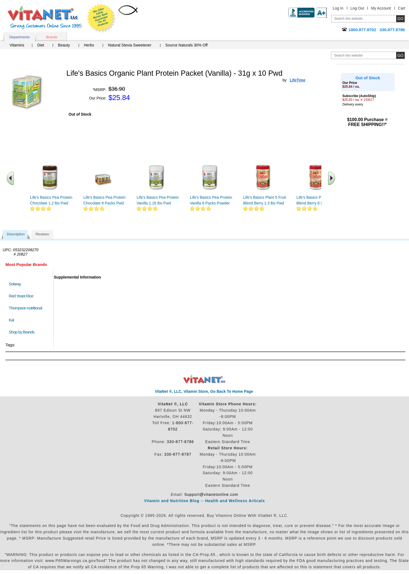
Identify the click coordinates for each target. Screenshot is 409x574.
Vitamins (17, 45)
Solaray (15, 284)
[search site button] (400, 55)
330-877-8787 (177, 454)
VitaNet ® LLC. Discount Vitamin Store (204, 379)
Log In (338, 8)
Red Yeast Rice (21, 296)
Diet (40, 45)
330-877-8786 (180, 442)
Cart (401, 8)
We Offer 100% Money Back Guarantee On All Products (101, 18)
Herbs (89, 45)
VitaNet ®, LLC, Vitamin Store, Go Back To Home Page (204, 391)
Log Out (357, 8)
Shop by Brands (23, 332)
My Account (381, 8)
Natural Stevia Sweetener (129, 45)
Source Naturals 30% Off (186, 45)
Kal (11, 320)
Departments (19, 37)
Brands (51, 37)
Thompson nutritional (25, 308)
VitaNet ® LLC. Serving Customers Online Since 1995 (45, 17)
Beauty (64, 45)
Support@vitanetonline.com (211, 494)
